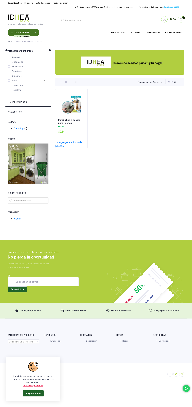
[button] (71, 144)
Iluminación (15, 85)
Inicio (10, 41)
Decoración (16, 62)
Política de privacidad (33, 385)
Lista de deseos (43, 3)
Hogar (13, 80)
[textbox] (23, 342)
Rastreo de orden (60, 3)
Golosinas (15, 76)
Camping (19, 128)
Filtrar (44, 112)
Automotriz (15, 57)
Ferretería (15, 71)
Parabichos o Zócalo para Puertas (69, 121)
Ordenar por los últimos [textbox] (148, 82)
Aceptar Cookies (33, 393)
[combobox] (150, 82)
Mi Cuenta (28, 3)
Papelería (14, 90)
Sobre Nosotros (15, 3)
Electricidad (16, 66)
